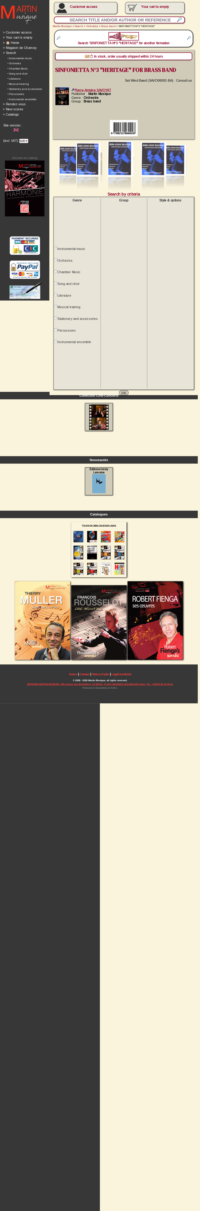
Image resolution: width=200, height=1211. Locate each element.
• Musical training (18, 84)
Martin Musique (62, 26)
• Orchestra (14, 64)
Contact (85, 958)
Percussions (67, 334)
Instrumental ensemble (75, 346)
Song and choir (69, 287)
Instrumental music (72, 252)
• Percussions (15, 95)
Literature (65, 299)
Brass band (109, 26)
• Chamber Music (17, 69)
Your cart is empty (18, 38)
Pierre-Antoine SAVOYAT (92, 91)
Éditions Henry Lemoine (100, 762)
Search (10, 53)
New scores (13, 110)
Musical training (69, 310)
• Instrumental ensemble (22, 100)
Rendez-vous (14, 105)
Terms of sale (101, 958)
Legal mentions (123, 958)
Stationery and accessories (78, 322)
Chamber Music (69, 275)
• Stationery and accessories (24, 90)
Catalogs (11, 116)
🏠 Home (11, 43)
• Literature (14, 79)
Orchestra (93, 26)
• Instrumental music (19, 58)
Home (74, 958)
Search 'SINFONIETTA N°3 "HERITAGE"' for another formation (125, 39)
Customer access (84, 7)
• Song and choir (17, 74)
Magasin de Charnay (20, 48)
